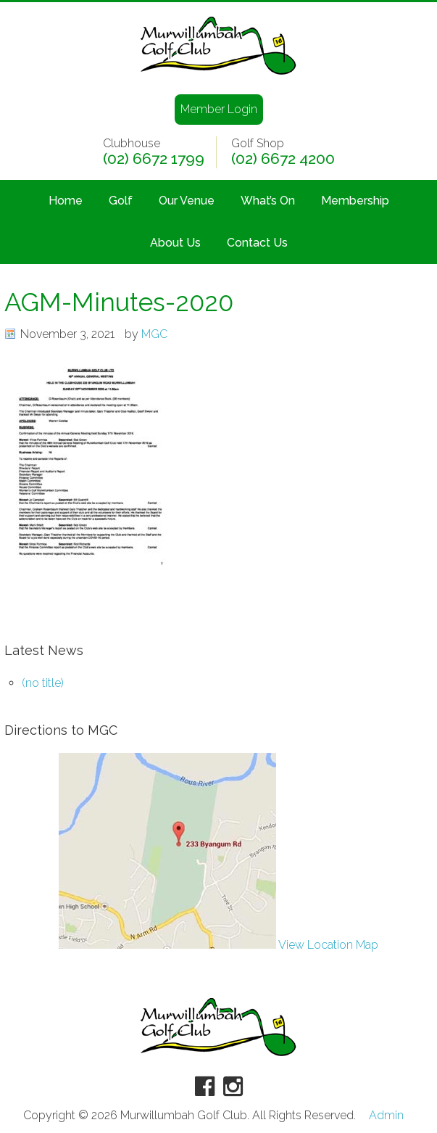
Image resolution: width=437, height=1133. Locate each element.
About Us (175, 243)
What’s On (268, 200)
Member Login (218, 109)
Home (66, 200)
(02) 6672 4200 (283, 159)
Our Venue (187, 200)
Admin (386, 1115)
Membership (355, 200)
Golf (121, 200)
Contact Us (257, 243)
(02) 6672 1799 (153, 159)
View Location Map (218, 945)
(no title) (43, 683)
